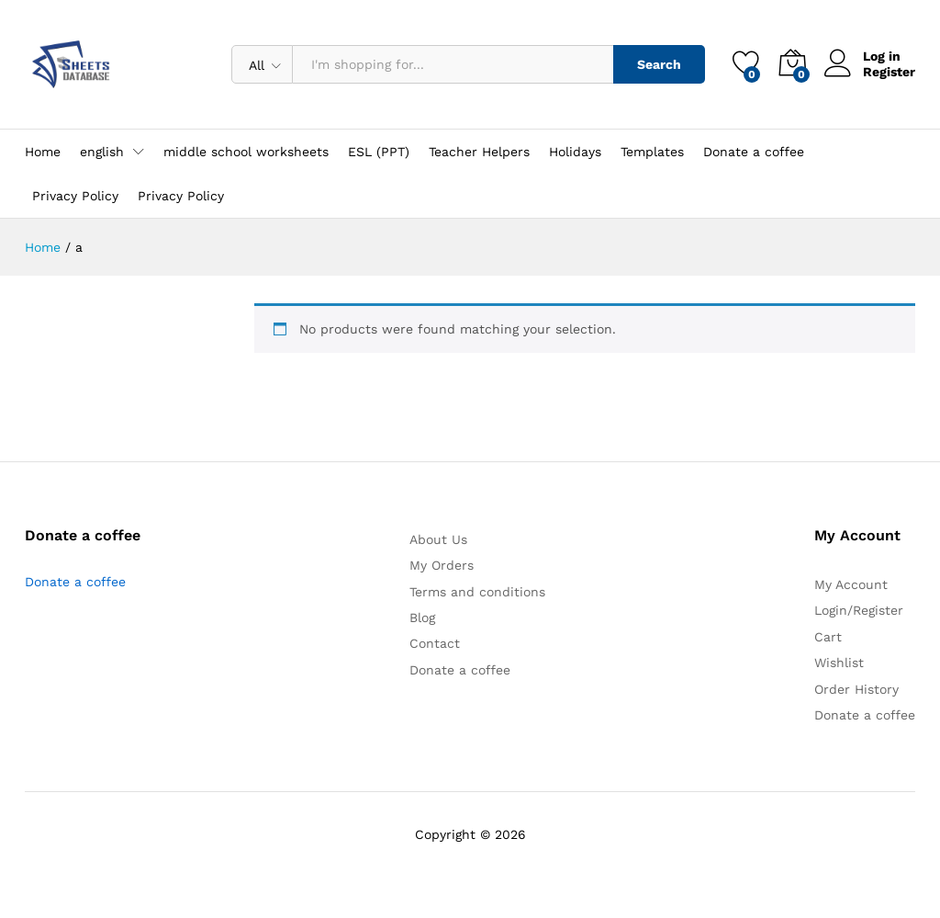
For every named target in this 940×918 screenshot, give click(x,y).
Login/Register (858, 610)
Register (889, 71)
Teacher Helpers (479, 151)
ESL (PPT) (378, 151)
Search (659, 64)
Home (43, 151)
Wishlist (839, 662)
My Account (851, 584)
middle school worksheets (246, 151)
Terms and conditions (477, 591)
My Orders (441, 565)
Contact (434, 643)
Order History (856, 689)
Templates (652, 151)
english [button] (102, 151)
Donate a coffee (753, 151)
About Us (438, 539)
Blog (422, 617)
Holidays (575, 151)
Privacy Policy (75, 195)
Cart (828, 636)
